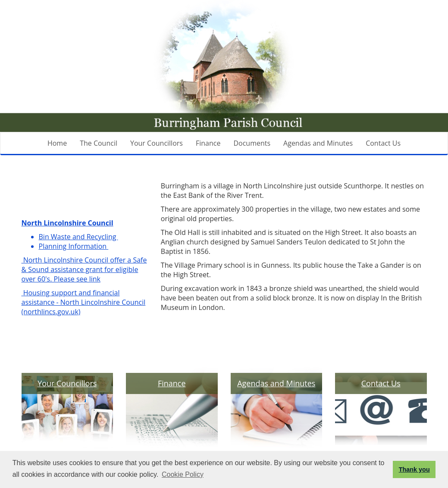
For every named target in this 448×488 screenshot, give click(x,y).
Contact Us (383, 143)
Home (57, 143)
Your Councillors (156, 143)
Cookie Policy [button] (183, 474)
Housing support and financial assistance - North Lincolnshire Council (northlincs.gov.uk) (84, 302)
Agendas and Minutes (318, 143)
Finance (208, 143)
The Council (98, 143)
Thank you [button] (414, 469)
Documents (251, 143)
